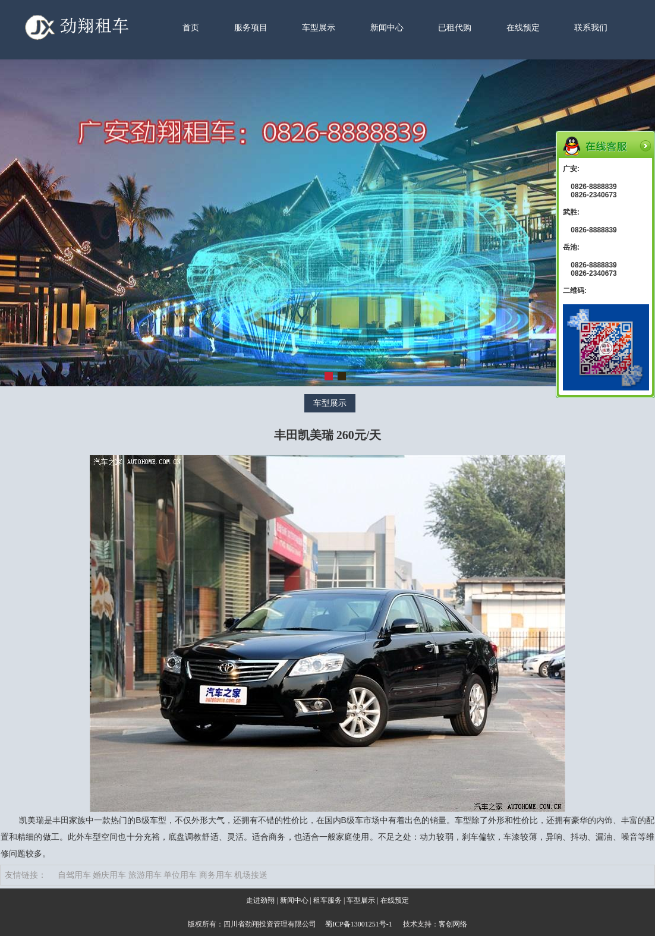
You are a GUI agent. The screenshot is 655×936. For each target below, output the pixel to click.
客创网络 (453, 924)
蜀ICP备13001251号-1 (358, 924)
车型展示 (318, 27)
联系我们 (590, 27)
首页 (190, 27)
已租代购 (454, 27)
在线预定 (523, 27)
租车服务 (327, 900)
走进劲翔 (260, 900)
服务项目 (250, 27)
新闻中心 (387, 27)
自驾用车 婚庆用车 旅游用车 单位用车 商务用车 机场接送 (163, 875)
